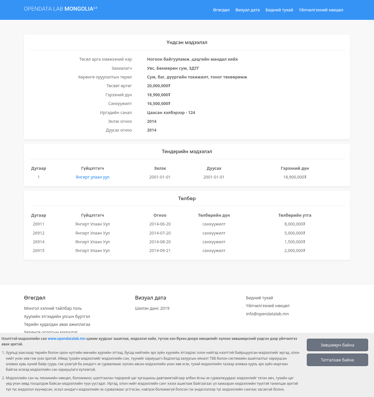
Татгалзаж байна (337, 360)
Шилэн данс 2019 (152, 308)
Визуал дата (248, 10)
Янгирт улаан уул (92, 177)
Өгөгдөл (221, 10)
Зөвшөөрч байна (337, 345)
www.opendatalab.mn (66, 338)
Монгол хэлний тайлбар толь (53, 308)
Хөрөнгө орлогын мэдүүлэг (51, 332)
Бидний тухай (279, 10)
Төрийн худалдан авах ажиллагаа (57, 324)
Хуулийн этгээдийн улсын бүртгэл (57, 316)
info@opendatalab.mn (267, 313)
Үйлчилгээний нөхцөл (321, 10)
